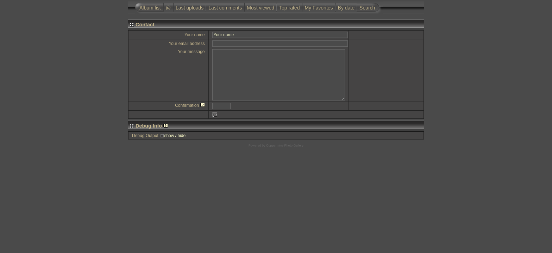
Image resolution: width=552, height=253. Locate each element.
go (215, 114)
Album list (150, 8)
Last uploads (189, 8)
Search (367, 8)
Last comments (225, 8)
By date (346, 8)
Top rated (289, 8)
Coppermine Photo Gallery (284, 145)
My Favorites (319, 8)
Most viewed (260, 8)
